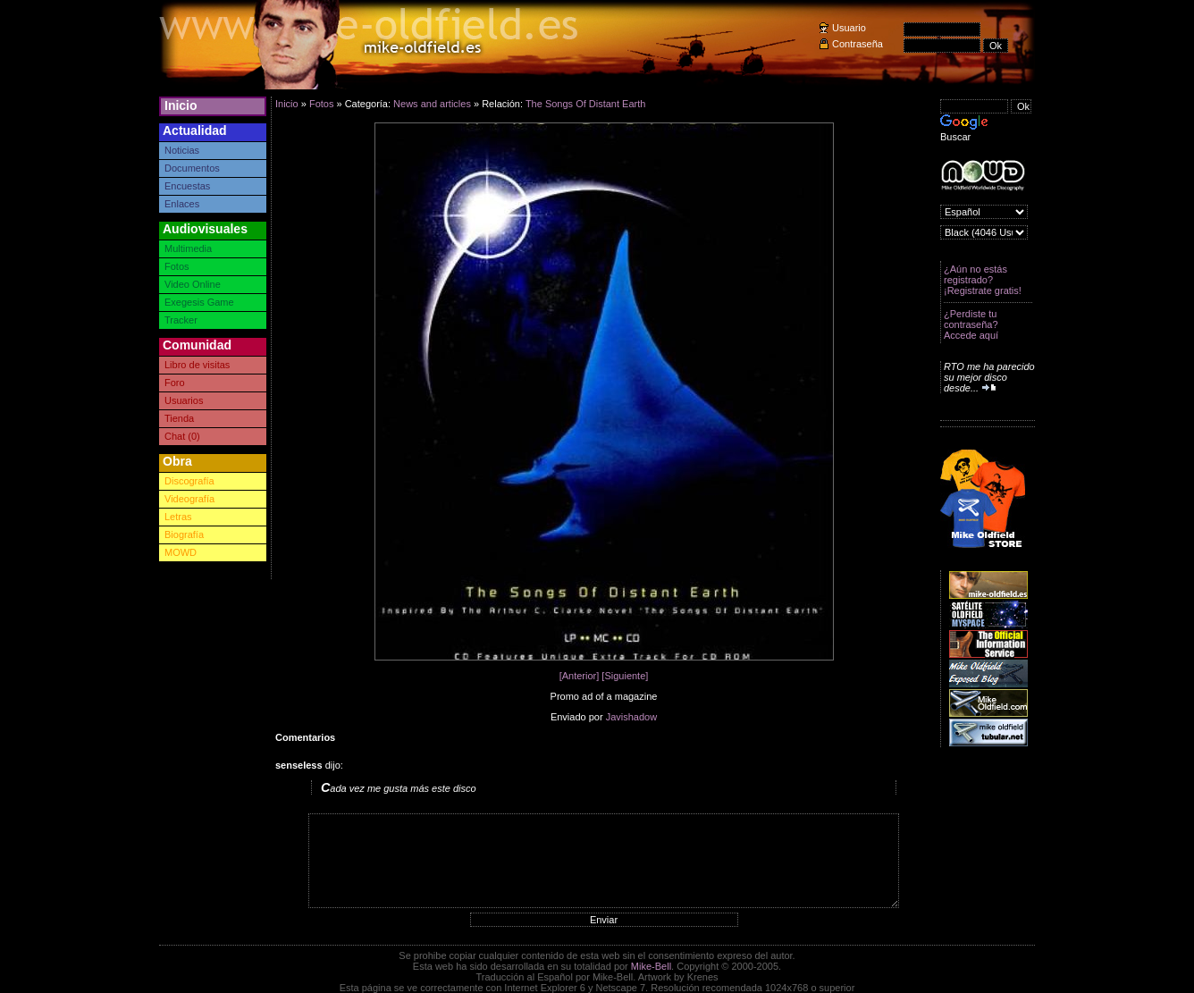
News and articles (432, 103)
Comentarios (305, 737)
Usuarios (183, 400)
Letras (178, 516)
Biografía (184, 534)
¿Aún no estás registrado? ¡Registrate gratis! (983, 280)
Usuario (849, 27)
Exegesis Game (199, 302)
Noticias (181, 150)
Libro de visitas (197, 364)
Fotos (176, 266)
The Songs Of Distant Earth (586, 103)
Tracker (181, 320)
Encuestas (187, 186)
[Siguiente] (624, 675)
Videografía (189, 498)
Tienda (179, 418)
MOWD (180, 552)
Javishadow (631, 716)
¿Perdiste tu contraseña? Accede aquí (971, 324)
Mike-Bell (651, 966)
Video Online (192, 284)
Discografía (189, 480)
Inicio (181, 105)
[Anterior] (579, 675)
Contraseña (857, 43)
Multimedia (188, 248)
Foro (174, 382)
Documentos (192, 168)
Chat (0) (182, 436)
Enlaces (181, 203)
